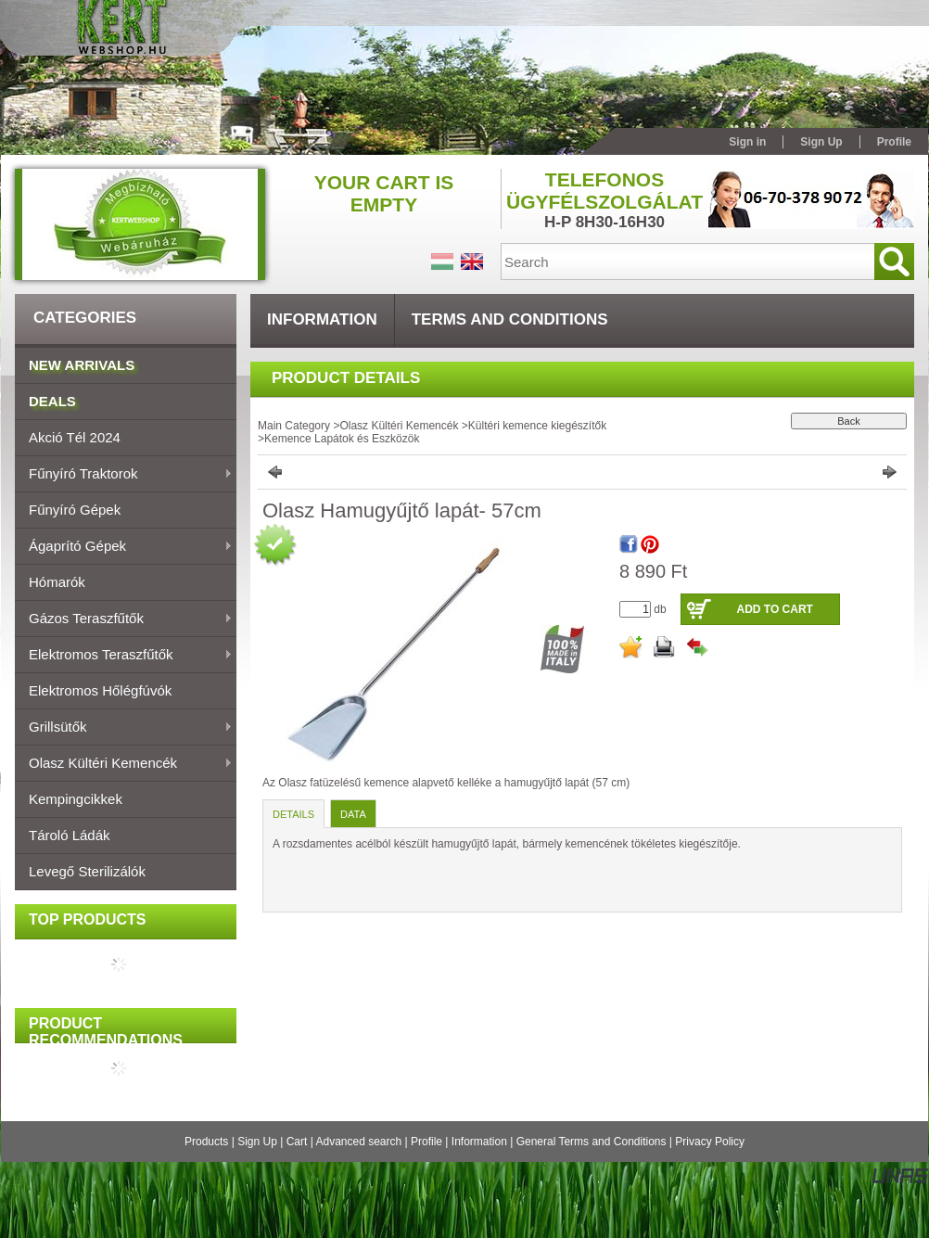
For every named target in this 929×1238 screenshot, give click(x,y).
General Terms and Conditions (591, 1141)
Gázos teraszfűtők (124, 619)
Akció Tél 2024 (75, 437)
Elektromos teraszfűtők (124, 655)
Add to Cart (774, 609)
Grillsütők (124, 728)
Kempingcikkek (75, 799)
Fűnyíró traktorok (124, 475)
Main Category (294, 425)
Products (206, 1141)
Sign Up (257, 1141)
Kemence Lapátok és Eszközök (341, 438)
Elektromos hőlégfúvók (100, 690)
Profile (426, 1141)
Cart (297, 1141)
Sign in (747, 141)
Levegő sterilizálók (87, 871)
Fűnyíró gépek (75, 509)
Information (479, 1141)
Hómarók (57, 582)
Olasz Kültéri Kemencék (124, 764)
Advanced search (358, 1141)
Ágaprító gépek (124, 547)
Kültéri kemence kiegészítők (537, 425)
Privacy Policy (709, 1141)
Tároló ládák (69, 835)
